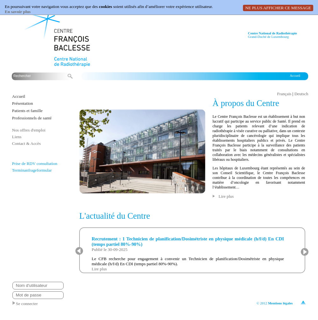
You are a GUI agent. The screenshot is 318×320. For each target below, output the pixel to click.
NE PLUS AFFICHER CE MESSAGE (278, 7)
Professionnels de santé (32, 118)
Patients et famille (27, 110)
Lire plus (226, 196)
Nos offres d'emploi (28, 130)
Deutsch (301, 93)
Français (284, 93)
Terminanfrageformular (32, 170)
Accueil (295, 75)
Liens (17, 136)
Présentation (22, 103)
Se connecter (25, 303)
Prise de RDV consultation (34, 163)
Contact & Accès (26, 143)
